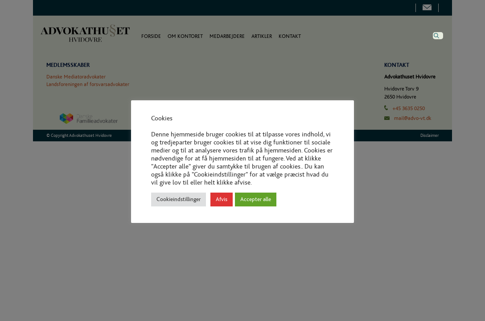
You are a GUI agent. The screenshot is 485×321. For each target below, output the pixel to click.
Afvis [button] (221, 199)
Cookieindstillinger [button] (178, 199)
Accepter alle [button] (255, 199)
